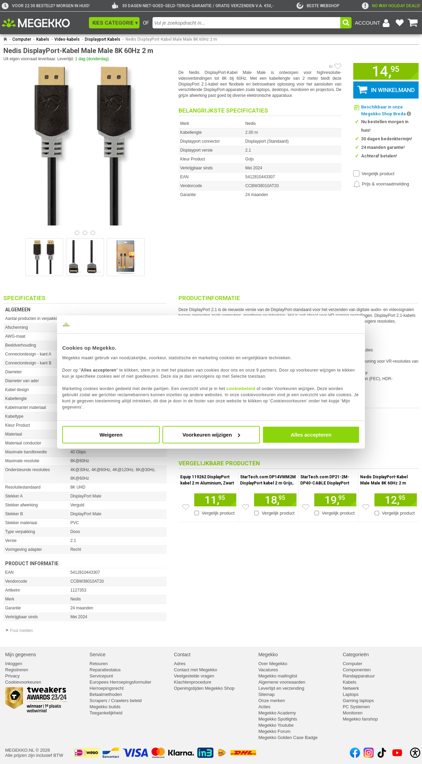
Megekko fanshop (360, 719)
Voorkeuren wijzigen (211, 435)
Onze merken (271, 700)
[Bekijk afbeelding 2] (93, 233)
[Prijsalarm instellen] (381, 184)
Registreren (16, 669)
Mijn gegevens (20, 654)
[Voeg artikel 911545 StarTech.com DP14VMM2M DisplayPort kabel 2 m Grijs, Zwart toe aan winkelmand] (275, 499)
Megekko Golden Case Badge (287, 737)
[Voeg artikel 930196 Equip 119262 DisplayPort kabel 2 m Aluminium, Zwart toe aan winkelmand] (215, 499)
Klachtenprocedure (192, 682)
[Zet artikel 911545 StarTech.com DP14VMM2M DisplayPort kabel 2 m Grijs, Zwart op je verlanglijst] (245, 507)
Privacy (12, 675)
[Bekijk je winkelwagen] (413, 23)
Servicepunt (101, 675)
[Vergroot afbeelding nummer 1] (85, 257)
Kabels (42, 39)
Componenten (357, 669)
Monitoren (352, 712)
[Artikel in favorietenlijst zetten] (337, 66)
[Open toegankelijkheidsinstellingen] (415, 753)
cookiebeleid (240, 388)
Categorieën (356, 654)
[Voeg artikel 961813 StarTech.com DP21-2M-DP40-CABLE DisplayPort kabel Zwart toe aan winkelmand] (335, 499)
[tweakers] (318, 5)
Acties (264, 706)
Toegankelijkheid (106, 712)
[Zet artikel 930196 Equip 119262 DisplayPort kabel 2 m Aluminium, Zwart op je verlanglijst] (185, 507)
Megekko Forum (274, 731)
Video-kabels (67, 39)
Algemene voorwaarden (281, 682)
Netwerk (351, 688)
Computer (21, 39)
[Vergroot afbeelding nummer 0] (44, 257)
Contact (182, 654)
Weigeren (111, 435)
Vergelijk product (377, 173)
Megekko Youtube (275, 725)
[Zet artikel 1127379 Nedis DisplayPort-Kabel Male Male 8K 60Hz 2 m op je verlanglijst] (365, 507)
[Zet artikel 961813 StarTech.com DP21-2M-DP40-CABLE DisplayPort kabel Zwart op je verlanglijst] (305, 507)
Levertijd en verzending (281, 688)
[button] (114, 22)
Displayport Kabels (102, 39)
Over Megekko (272, 663)
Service (98, 654)
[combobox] (246, 22)
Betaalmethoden (106, 694)
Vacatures (268, 669)
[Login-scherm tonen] (373, 23)
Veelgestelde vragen (194, 675)
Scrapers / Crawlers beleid (116, 700)
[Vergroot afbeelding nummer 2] (125, 257)
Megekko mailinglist (277, 675)
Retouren (99, 663)
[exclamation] (391, 5)
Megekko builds (105, 706)
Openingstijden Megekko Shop (204, 688)
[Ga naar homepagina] (43, 22)
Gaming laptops (358, 700)
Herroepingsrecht (107, 688)
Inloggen (13, 663)
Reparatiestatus (105, 669)
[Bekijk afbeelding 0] (77, 233)
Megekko (268, 654)
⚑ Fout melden (19, 630)
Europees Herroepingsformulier (120, 682)
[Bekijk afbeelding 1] (85, 233)
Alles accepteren (311, 435)
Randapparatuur (359, 675)
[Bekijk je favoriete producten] (399, 23)
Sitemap (266, 694)
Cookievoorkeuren (23, 682)
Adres (180, 663)
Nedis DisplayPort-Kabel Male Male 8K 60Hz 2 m (171, 39)
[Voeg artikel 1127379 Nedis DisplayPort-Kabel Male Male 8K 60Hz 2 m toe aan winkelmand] (395, 499)
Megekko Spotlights (277, 719)
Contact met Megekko (195, 669)
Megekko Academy (277, 712)
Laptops (350, 694)
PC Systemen (356, 706)
